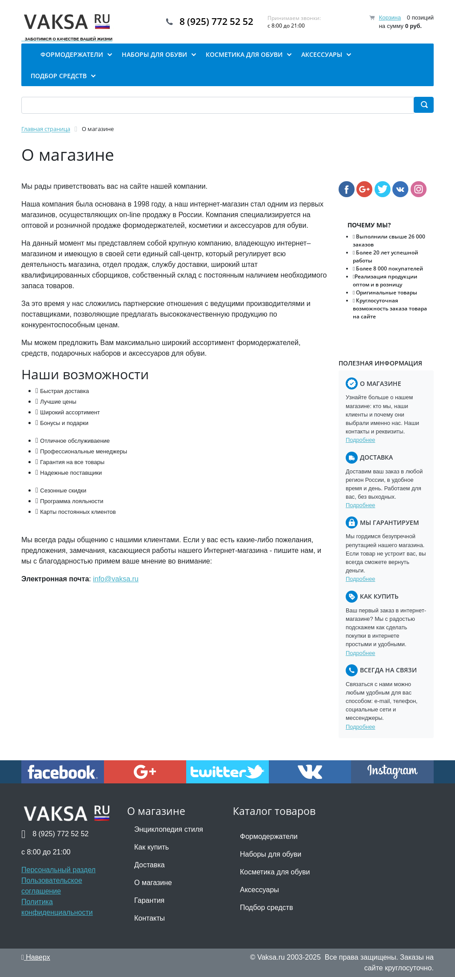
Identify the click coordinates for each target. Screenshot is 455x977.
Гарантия (149, 900)
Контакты (149, 918)
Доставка (149, 865)
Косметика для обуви (275, 872)
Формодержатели (269, 836)
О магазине (153, 882)
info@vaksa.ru (116, 579)
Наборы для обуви (270, 854)
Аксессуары (259, 890)
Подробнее (360, 440)
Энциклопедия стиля (168, 829)
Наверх (35, 957)
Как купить (151, 847)
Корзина (390, 17)
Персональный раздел (58, 870)
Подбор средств (266, 907)
